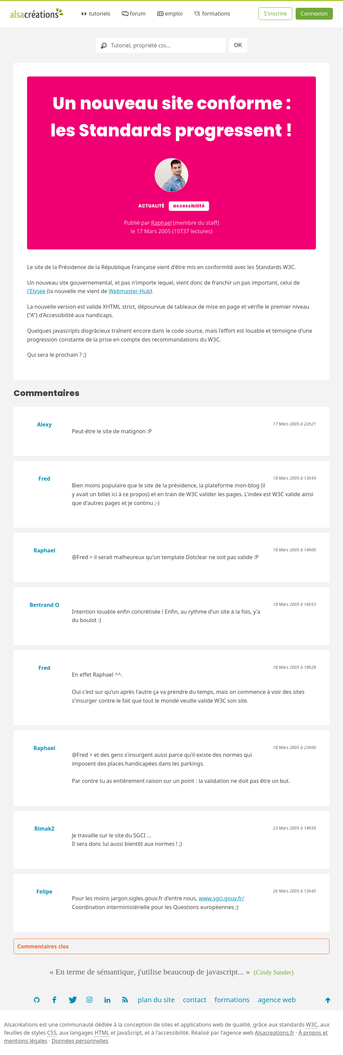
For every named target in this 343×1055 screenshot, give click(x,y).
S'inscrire (275, 13)
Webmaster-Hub (129, 291)
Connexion (314, 13)
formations (211, 13)
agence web (277, 999)
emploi (169, 13)
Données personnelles (80, 1041)
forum (133, 13)
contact (194, 999)
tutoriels (95, 13)
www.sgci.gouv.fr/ (221, 898)
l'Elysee (36, 291)
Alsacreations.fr (274, 1032)
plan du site (156, 999)
